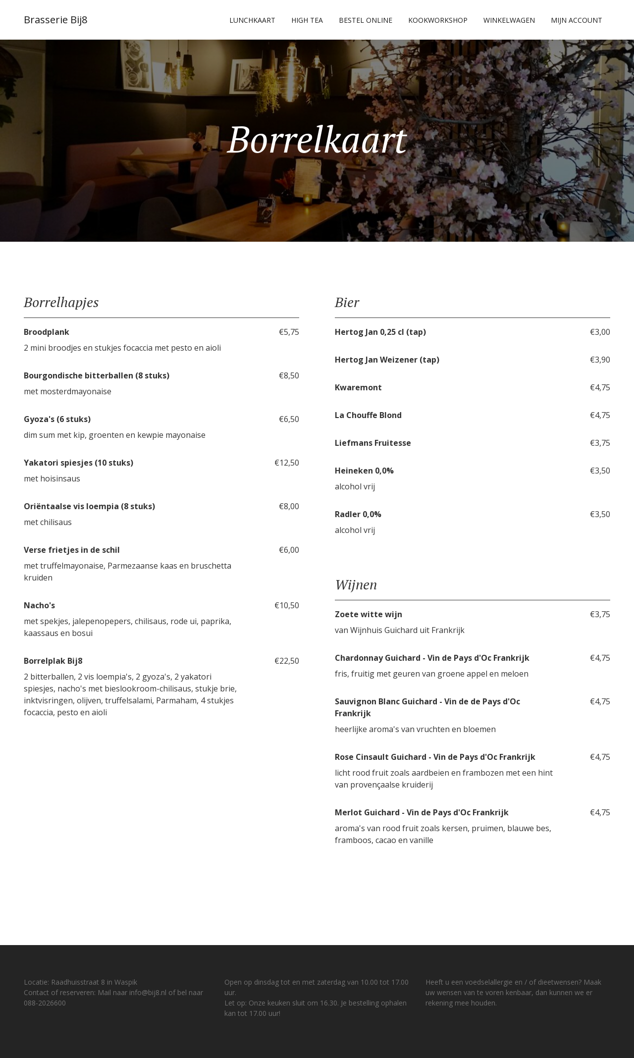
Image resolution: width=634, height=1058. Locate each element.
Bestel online (365, 20)
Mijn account (576, 20)
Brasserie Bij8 (55, 19)
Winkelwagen (509, 20)
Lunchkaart (252, 20)
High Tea (307, 20)
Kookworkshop (438, 20)
